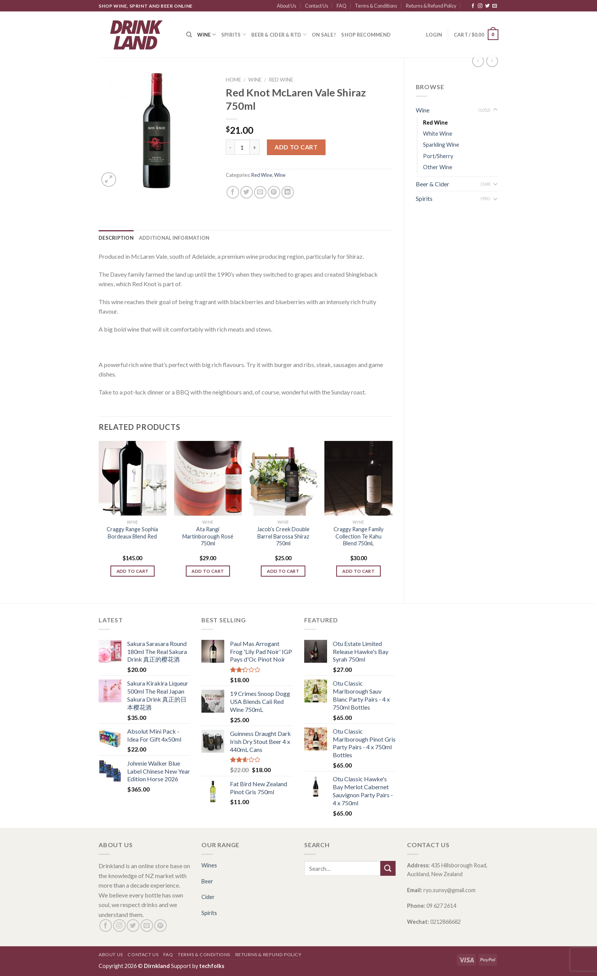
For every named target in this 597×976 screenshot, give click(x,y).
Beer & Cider (432, 184)
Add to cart (296, 147)
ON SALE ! (324, 35)
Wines (209, 865)
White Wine (437, 133)
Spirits (233, 34)
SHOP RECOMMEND (366, 35)
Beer (207, 881)
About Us (286, 6)
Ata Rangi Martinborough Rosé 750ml (207, 536)
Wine (206, 34)
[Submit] (388, 868)
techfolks (211, 966)
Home (233, 80)
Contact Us (316, 6)
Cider (208, 897)
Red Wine (435, 122)
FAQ (341, 6)
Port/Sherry (438, 156)
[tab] (116, 237)
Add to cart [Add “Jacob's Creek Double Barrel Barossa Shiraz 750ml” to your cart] (283, 571)
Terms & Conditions (376, 6)
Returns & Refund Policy (431, 6)
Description (116, 238)
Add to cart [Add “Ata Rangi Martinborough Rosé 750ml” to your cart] (208, 571)
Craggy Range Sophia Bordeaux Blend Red (132, 533)
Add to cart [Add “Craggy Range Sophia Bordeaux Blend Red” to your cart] (133, 571)
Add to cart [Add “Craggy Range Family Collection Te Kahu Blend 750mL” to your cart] (358, 571)
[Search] (189, 34)
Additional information (174, 238)
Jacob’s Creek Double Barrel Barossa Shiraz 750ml (283, 536)
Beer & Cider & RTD (278, 34)
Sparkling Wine (441, 144)
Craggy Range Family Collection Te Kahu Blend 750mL (358, 536)
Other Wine (437, 167)
